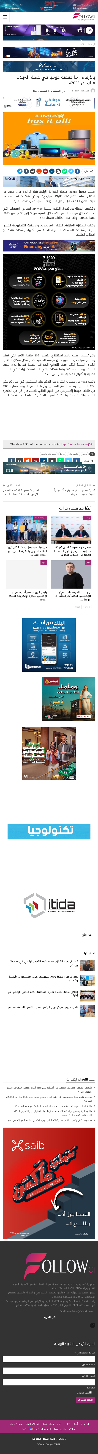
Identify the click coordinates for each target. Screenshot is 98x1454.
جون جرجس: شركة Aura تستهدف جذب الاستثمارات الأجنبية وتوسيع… (43, 978)
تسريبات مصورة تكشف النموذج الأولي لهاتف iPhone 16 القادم (21, 492)
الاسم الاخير (88, 1376)
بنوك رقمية (48, 1424)
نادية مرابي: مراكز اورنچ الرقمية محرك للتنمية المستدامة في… (41, 1007)
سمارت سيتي (16, 1424)
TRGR (57, 1444)
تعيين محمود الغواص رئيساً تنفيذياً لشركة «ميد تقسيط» (74, 492)
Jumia (85, 454)
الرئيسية (85, 1424)
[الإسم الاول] (49, 1371)
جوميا (62, 454)
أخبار (43, 562)
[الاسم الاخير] (49, 1382)
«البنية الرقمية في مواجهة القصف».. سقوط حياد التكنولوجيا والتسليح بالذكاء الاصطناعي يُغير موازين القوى (53, 1113)
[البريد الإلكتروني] (49, 1359)
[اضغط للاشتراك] (85, 1400)
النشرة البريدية (43, 1429)
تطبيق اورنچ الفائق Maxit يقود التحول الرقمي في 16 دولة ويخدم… (44, 963)
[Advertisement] (49, 1047)
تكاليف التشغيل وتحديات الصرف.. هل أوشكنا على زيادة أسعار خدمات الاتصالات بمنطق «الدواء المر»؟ (49, 1089)
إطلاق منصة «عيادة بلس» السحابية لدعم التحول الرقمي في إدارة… (42, 993)
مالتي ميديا (60, 1429)
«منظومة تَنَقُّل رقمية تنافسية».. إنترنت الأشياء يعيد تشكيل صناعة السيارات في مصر (50, 1120)
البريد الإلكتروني (84, 1352)
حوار (88, 562)
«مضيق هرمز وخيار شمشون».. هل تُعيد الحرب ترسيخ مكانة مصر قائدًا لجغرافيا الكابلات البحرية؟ (49, 1099)
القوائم (91, 1388)
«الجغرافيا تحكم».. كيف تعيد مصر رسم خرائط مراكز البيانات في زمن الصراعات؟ (53, 1106)
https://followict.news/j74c (77, 444)
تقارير (67, 1424)
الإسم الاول (88, 1365)
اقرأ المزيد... (49, 1317)
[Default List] (90, 1392)
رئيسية (87, 517)
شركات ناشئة (40, 517)
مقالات (72, 1429)
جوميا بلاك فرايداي (48, 454)
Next (76, 607)
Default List (84, 1393)
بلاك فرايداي (73, 454)
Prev (86, 607)
